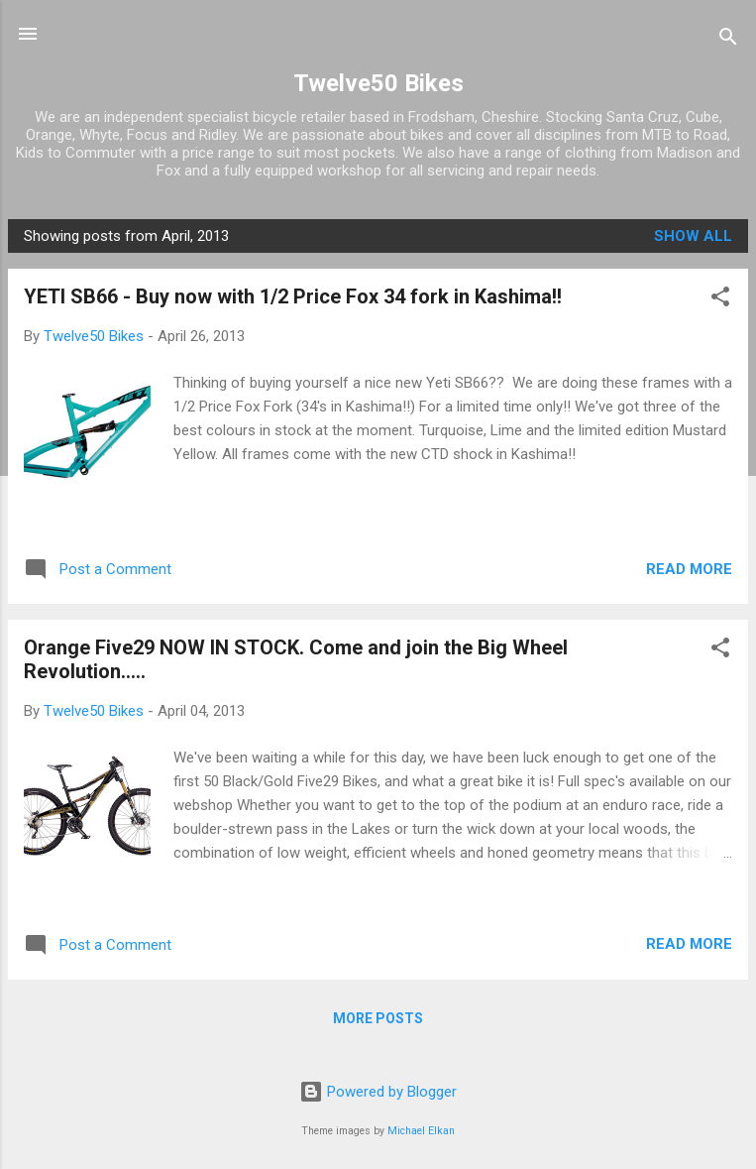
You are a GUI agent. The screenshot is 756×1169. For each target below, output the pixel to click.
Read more (689, 569)
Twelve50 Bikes (378, 83)
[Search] (728, 40)
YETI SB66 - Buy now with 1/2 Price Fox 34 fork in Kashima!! (293, 296)
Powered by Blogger (378, 1092)
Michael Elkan (421, 1130)
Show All (693, 236)
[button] (720, 300)
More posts (378, 1018)
